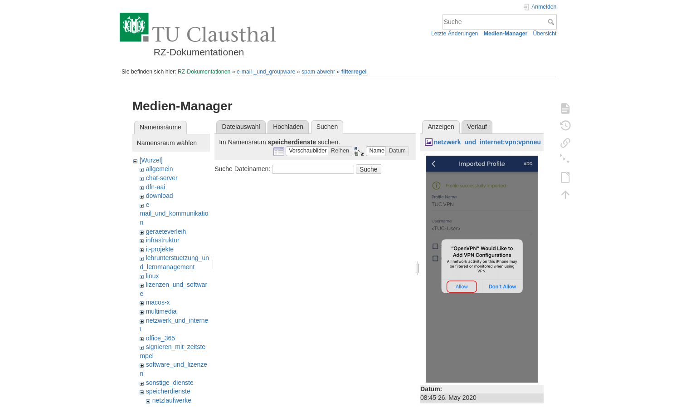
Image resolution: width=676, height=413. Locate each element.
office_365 (160, 338)
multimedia (161, 311)
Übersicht (545, 33)
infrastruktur (163, 240)
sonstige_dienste (170, 382)
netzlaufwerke (171, 400)
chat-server (162, 178)
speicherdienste (168, 391)
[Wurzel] (151, 160)
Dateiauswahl (241, 126)
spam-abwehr (318, 72)
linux (152, 276)
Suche (552, 22)
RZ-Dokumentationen (204, 72)
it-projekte (160, 249)
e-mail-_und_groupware (266, 72)
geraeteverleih (166, 231)
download (159, 195)
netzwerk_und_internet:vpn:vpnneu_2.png (498, 142)
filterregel (354, 72)
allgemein (159, 168)
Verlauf (477, 126)
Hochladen (288, 126)
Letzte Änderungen (454, 33)
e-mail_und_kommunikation (174, 213)
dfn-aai (155, 187)
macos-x (158, 302)
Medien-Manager (506, 33)
